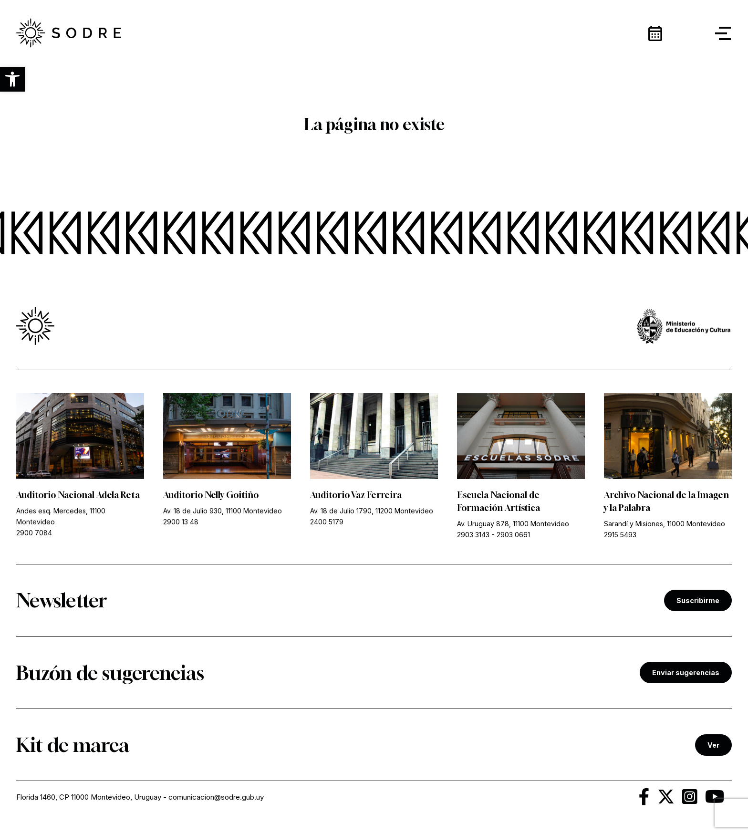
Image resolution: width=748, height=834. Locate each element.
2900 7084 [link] (34, 533)
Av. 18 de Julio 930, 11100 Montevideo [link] (222, 511)
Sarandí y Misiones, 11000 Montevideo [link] (664, 524)
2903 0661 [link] (513, 535)
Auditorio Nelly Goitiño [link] (211, 495)
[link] (68, 33)
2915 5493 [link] (620, 535)
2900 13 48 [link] (180, 522)
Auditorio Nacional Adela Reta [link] (78, 495)
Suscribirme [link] (697, 600)
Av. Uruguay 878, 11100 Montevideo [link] (513, 524)
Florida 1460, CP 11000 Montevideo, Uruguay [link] (88, 797)
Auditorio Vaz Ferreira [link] (356, 495)
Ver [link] (713, 745)
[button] (12, 79)
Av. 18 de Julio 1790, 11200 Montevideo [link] (371, 511)
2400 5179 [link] (326, 522)
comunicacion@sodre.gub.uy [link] (216, 797)
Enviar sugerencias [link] (685, 672)
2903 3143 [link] (473, 535)
